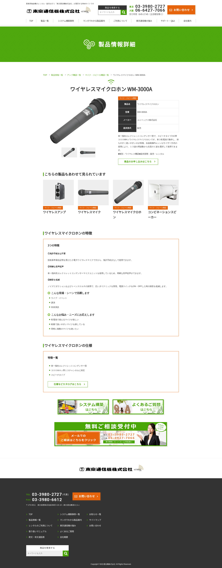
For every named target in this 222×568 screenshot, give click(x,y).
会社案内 (187, 20)
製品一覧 (45, 20)
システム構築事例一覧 (70, 514)
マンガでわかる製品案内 (94, 20)
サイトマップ (95, 519)
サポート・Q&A (168, 20)
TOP (31, 20)
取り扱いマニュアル (38, 531)
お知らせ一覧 (95, 514)
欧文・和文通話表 (37, 537)
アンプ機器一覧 (74, 75)
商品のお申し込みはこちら (138, 161)
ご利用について (120, 20)
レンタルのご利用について (41, 525)
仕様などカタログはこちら (67, 384)
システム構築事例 (66, 20)
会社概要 (64, 537)
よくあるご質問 (67, 531)
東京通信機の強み (144, 20)
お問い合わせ (179, 10)
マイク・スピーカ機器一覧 (97, 75)
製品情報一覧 (57, 75)
